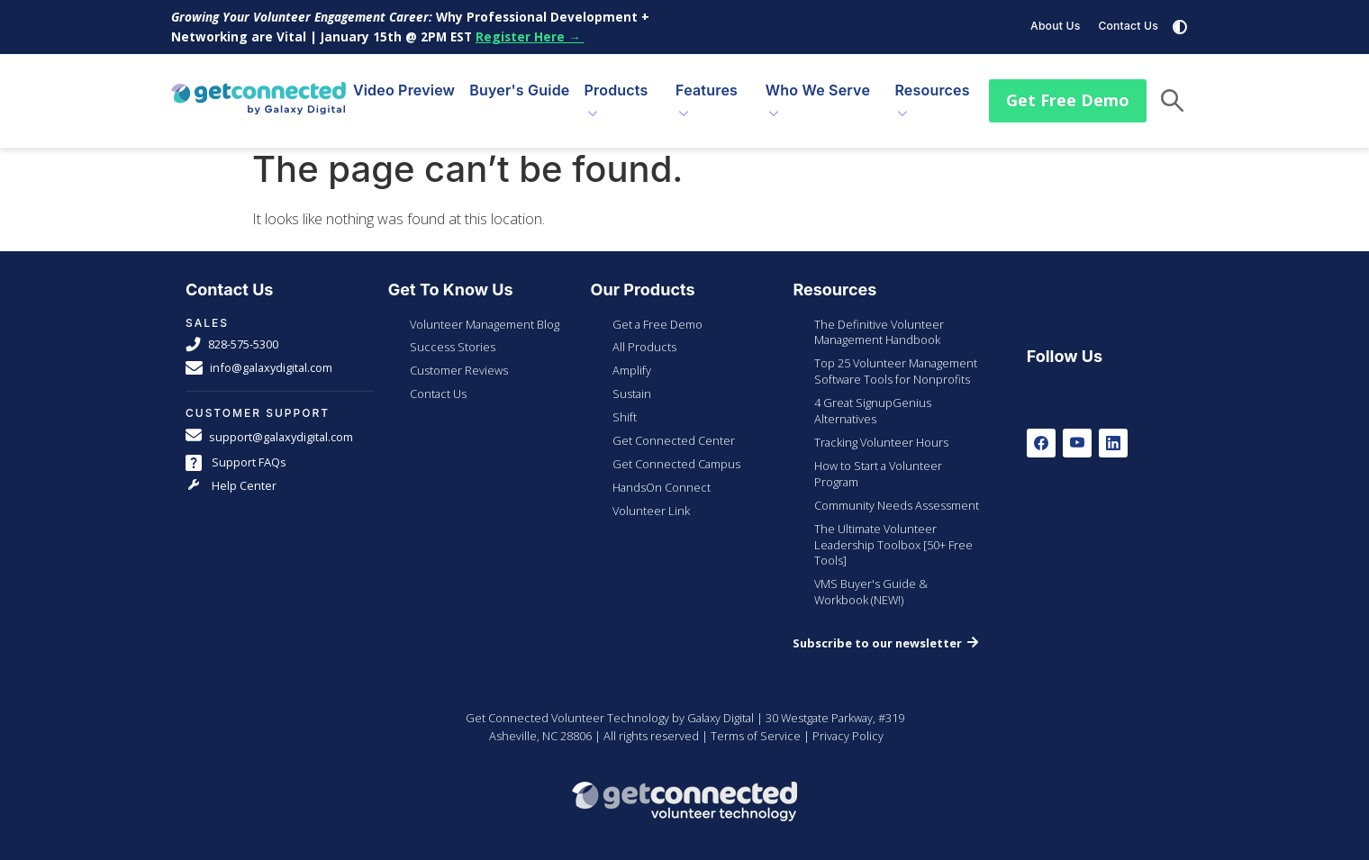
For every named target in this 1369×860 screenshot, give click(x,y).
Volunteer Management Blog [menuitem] (484, 311)
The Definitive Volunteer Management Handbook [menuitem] (879, 319)
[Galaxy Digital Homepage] (258, 94)
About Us (1055, 25)
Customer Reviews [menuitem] (459, 357)
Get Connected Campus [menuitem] (676, 450)
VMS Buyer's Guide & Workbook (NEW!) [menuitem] (871, 578)
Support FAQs (236, 449)
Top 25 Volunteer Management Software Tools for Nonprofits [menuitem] (895, 357)
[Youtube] (1077, 429)
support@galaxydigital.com (269, 423)
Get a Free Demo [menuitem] (657, 311)
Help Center (231, 473)
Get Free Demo (1067, 93)
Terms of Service (756, 722)
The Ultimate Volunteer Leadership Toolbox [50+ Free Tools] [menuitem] (893, 531)
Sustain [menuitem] (631, 380)
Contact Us (1128, 25)
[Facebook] (1041, 429)
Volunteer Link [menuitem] (651, 497)
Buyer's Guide (519, 84)
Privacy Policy (848, 722)
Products (616, 84)
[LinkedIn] (1113, 429)
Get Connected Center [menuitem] (673, 427)
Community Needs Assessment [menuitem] (896, 492)
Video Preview (404, 84)
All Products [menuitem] (644, 333)
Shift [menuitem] (624, 403)
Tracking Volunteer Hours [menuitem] (881, 429)
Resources (931, 84)
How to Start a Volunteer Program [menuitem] (878, 460)
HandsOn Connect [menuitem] (661, 474)
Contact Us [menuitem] (438, 380)
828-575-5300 (232, 331)
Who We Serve (818, 84)
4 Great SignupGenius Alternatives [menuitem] (872, 397)
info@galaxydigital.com (259, 354)
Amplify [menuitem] (631, 357)
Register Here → (530, 36)
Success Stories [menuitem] (452, 333)
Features (706, 84)
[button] (1172, 94)
